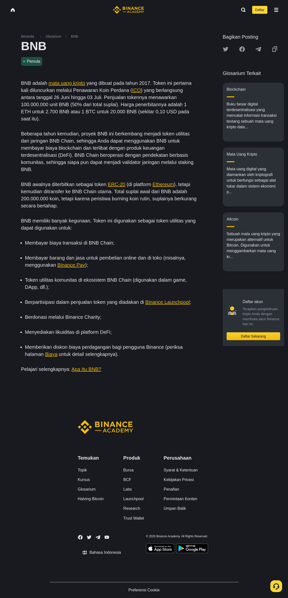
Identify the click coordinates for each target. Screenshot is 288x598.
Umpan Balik (175, 508)
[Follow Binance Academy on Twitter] (89, 537)
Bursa (128, 470)
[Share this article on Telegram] (258, 49)
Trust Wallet (133, 518)
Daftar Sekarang (253, 336)
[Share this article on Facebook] (242, 49)
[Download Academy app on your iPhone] (160, 549)
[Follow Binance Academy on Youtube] (106, 537)
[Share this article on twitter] (226, 49)
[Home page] (128, 10)
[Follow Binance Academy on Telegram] (98, 537)
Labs (127, 489)
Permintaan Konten (180, 499)
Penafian (171, 489)
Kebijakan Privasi (179, 480)
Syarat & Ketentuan (181, 470)
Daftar (259, 10)
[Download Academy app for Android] (192, 549)
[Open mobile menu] (276, 9)
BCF (127, 480)
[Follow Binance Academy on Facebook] (80, 537)
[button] (276, 10)
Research (131, 508)
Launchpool (133, 499)
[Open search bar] (241, 9)
